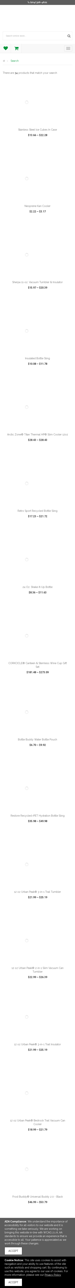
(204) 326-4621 (38, 2)
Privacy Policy (53, 1274)
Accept (13, 1250)
